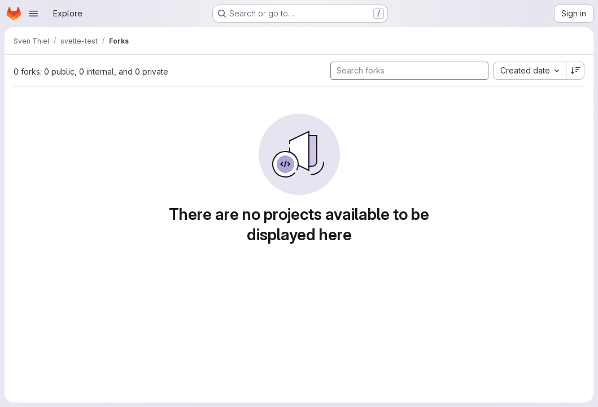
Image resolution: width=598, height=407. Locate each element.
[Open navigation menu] (33, 14)
